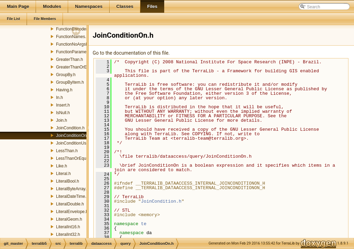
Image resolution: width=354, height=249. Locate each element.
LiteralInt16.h (68, 226)
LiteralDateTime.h (72, 196)
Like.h (61, 166)
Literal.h (63, 173)
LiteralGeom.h (69, 219)
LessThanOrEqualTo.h (76, 158)
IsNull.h (63, 112)
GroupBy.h (65, 74)
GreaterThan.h (69, 59)
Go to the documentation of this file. (131, 53)
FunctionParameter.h (75, 51)
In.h (59, 97)
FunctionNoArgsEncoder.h (80, 44)
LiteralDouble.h (70, 204)
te (144, 224)
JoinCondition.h (70, 128)
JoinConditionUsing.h (75, 143)
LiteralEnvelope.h (72, 211)
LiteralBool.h (67, 181)
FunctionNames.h (72, 36)
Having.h (64, 89)
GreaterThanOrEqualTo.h (79, 67)
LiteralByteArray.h (72, 188)
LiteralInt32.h (68, 234)
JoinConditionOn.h (73, 135)
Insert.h (63, 105)
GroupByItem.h (70, 82)
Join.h (61, 120)
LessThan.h (67, 150)
